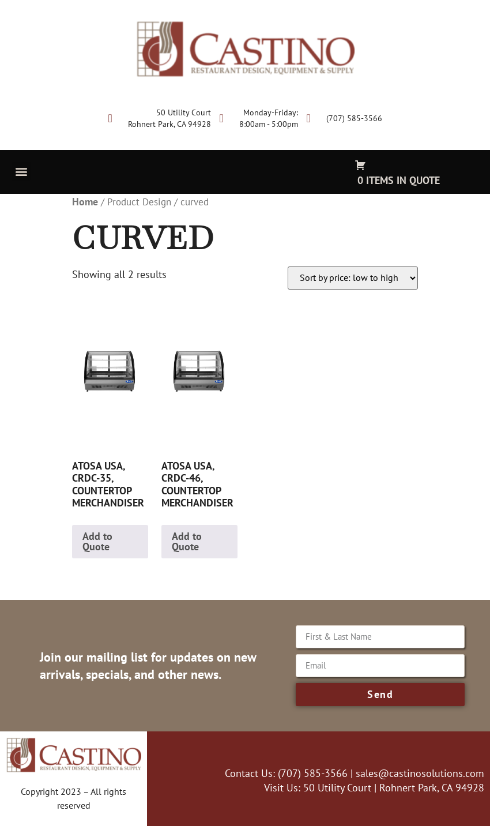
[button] (21, 171)
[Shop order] (353, 278)
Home (85, 201)
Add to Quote (97, 541)
